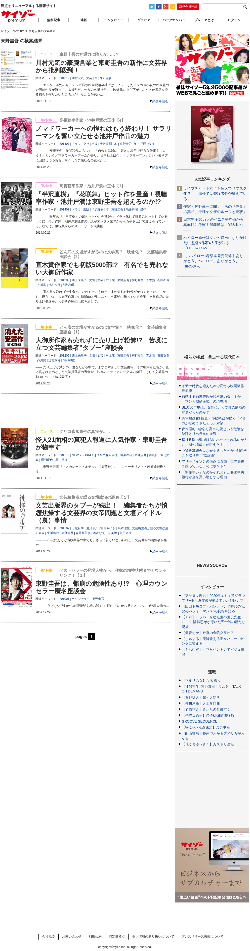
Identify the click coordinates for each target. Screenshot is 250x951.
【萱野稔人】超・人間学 (201, 697)
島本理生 (124, 528)
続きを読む (160, 101)
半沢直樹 (106, 144)
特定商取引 (117, 936)
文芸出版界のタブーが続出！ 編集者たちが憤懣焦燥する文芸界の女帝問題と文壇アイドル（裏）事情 (102, 513)
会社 (86, 144)
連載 (84, 20)
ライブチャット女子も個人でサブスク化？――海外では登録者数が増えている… (215, 193)
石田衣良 (163, 280)
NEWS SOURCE (83, 455)
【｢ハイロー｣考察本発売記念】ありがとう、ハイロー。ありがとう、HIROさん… (213, 261)
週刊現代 (47, 460)
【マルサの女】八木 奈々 (201, 681)
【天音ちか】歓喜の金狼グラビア (208, 633)
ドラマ (76, 144)
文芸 (89, 78)
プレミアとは (204, 20)
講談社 (153, 455)
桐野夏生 (138, 280)
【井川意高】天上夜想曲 (201, 703)
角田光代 (125, 533)
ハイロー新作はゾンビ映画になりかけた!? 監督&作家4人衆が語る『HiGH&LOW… (215, 242)
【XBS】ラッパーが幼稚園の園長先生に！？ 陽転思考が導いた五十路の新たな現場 (213, 622)
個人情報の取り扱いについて (153, 936)
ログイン (234, 20)
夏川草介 (92, 528)
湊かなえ (99, 533)
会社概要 (48, 936)
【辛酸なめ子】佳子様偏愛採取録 (208, 715)
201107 (64, 528)
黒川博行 (61, 460)
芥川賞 (41, 285)
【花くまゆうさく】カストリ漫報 (208, 744)
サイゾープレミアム (18, 16)
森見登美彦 (83, 533)
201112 (64, 455)
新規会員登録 (188, 6)
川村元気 (78, 78)
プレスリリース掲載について (202, 936)
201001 (64, 599)
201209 (64, 280)
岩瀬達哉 (126, 455)
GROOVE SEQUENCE (199, 721)
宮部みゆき (107, 528)
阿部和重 (69, 285)
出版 (94, 144)
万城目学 (78, 528)
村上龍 (110, 280)
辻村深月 (54, 285)
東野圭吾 (106, 78)
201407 (64, 144)
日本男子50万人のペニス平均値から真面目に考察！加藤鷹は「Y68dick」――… (214, 224)
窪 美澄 (112, 533)
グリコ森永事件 (107, 455)
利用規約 (95, 936)
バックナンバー (174, 20)
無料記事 (53, 20)
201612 (64, 78)
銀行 (151, 144)
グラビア (143, 20)
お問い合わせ (72, 936)
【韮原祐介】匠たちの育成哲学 (206, 709)
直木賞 (150, 280)
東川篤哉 (53, 533)
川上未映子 (79, 280)
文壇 (92, 280)
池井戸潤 (140, 144)
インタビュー (114, 20)
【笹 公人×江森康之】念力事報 (206, 727)
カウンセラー (81, 599)
